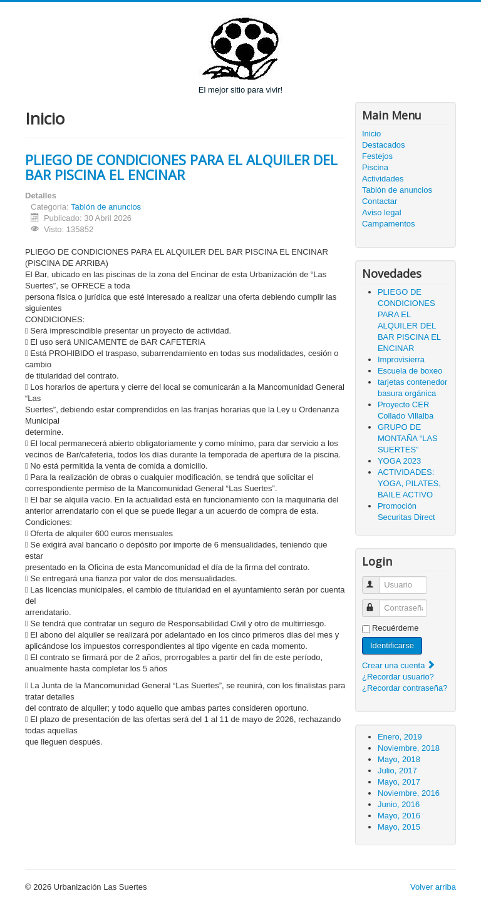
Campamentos (388, 223)
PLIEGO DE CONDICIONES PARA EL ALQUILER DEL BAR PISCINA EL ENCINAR (181, 167)
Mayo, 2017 (399, 781)
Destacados (383, 145)
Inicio (371, 133)
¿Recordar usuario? (398, 676)
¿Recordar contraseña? (405, 688)
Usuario (376, 579)
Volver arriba (433, 887)
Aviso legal (381, 212)
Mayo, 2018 (399, 759)
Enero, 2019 (400, 736)
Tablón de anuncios (106, 206)
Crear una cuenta (399, 665)
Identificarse (392, 645)
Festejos (377, 156)
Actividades (382, 178)
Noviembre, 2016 (409, 793)
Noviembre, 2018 (409, 748)
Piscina (375, 167)
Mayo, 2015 (399, 827)
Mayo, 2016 (399, 815)
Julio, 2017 (397, 770)
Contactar (379, 201)
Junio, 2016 (399, 804)
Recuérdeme (395, 628)
